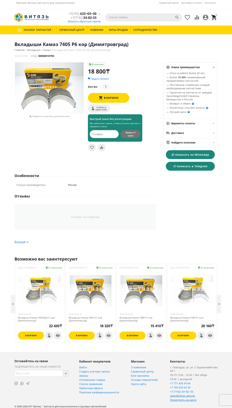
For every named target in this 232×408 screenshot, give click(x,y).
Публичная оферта (91, 388)
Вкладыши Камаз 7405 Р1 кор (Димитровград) (135, 319)
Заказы (83, 375)
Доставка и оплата (191, 2)
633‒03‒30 (82, 14)
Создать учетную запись (94, 371)
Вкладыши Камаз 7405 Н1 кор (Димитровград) (85, 319)
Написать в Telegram (190, 166)
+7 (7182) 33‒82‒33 (181, 391)
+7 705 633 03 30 (180, 387)
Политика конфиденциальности (99, 392)
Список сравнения (90, 384)
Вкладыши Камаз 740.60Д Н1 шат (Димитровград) (36, 319)
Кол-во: (93, 86)
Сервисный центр (169, 2)
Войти (83, 367)
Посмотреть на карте (183, 400)
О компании (138, 367)
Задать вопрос (98, 78)
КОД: (34, 56)
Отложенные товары (92, 380)
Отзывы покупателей (144, 380)
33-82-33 (83, 18)
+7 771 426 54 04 (180, 383)
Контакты (210, 2)
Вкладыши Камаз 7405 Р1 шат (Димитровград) (187, 319)
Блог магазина (140, 375)
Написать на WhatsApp (190, 154)
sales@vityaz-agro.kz (182, 395)
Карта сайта (138, 384)
